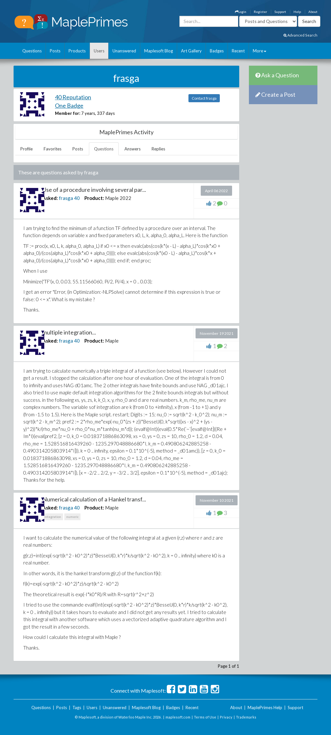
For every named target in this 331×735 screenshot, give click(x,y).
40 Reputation (73, 97)
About (312, 12)
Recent (238, 50)
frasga (66, 198)
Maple (112, 341)
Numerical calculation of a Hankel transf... (94, 499)
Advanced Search (300, 35)
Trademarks (246, 717)
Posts (55, 50)
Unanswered (124, 50)
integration (52, 517)
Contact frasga (204, 98)
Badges (217, 50)
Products (77, 50)
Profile (26, 148)
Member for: (67, 113)
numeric (72, 517)
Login (240, 12)
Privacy (226, 717)
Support (280, 12)
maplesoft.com (178, 717)
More (259, 50)
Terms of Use (205, 717)
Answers (132, 148)
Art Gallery (191, 50)
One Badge (69, 105)
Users (99, 50)
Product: (94, 198)
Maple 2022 (118, 198)
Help (297, 12)
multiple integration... (69, 332)
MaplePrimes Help (265, 707)
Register (260, 12)
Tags (76, 707)
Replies (158, 148)
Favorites (52, 148)
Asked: (50, 198)
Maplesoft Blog (158, 50)
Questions (32, 50)
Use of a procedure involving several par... (94, 189)
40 (77, 198)
